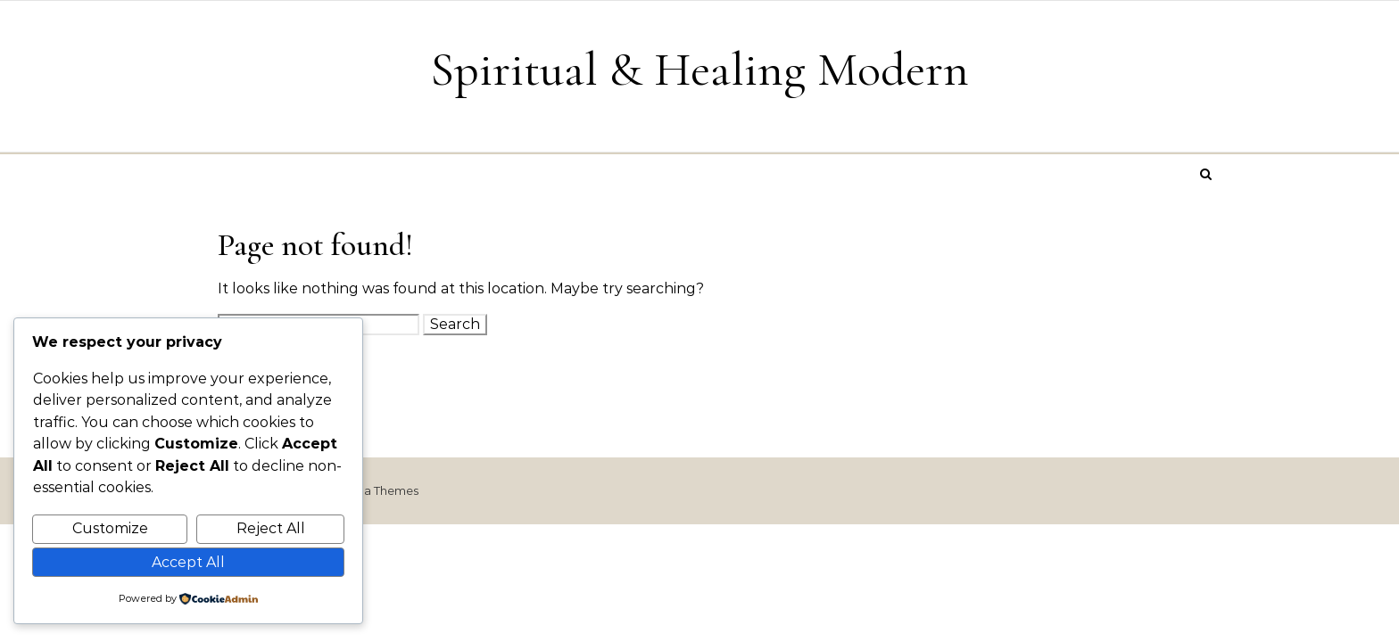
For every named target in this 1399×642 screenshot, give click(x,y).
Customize (110, 528)
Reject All (270, 528)
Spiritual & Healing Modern (699, 69)
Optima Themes (372, 490)
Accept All (188, 562)
